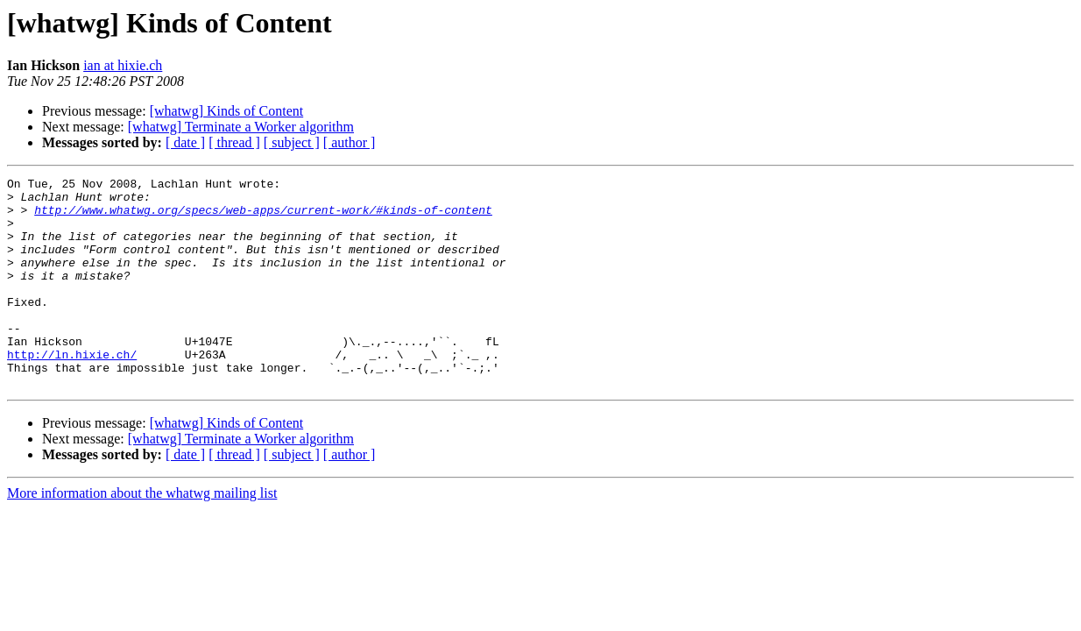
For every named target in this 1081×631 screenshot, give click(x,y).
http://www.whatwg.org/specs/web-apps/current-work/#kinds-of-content (263, 217)
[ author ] (349, 142)
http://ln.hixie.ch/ (72, 391)
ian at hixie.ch (122, 65)
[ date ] (185, 142)
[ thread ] (234, 142)
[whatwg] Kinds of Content (227, 110)
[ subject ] (292, 142)
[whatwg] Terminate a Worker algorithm (241, 126)
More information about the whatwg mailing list (142, 535)
